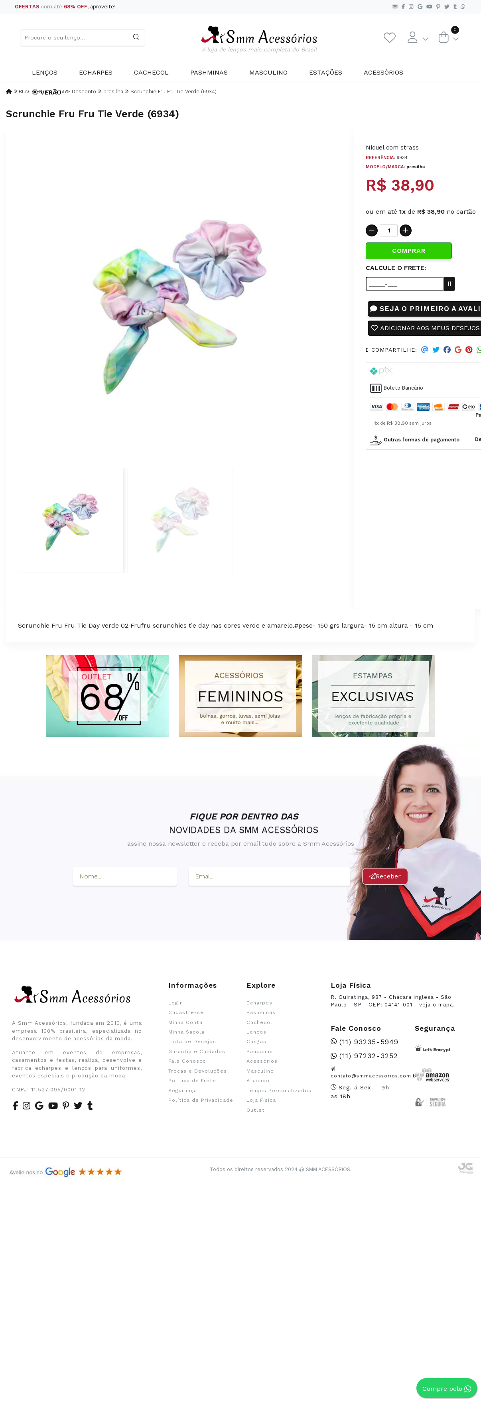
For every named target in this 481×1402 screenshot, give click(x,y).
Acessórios (383, 72)
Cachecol (151, 72)
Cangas (256, 1041)
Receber (385, 876)
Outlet (255, 1110)
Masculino (268, 72)
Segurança (182, 1090)
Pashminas (209, 72)
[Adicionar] (406, 230)
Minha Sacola (186, 1032)
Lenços (44, 72)
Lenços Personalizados (278, 1090)
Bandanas (259, 1051)
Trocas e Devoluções (197, 1071)
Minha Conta (185, 1022)
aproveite (102, 7)
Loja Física (261, 1100)
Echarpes (95, 72)
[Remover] (372, 230)
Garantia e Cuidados (196, 1051)
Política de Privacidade (200, 1100)
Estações (325, 72)
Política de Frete (192, 1080)
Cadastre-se (186, 1012)
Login (175, 1003)
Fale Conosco (187, 1061)
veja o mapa (436, 1005)
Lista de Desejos (192, 1041)
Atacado (258, 1080)
